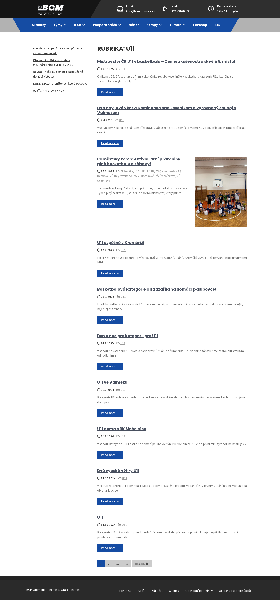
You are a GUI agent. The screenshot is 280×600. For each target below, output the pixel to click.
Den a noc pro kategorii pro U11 (127, 335)
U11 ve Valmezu (112, 382)
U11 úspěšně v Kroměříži (120, 242)
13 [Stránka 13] (127, 564)
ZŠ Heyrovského (121, 176)
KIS (217, 25)
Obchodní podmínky (199, 591)
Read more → (110, 92)
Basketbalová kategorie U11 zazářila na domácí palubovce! (156, 289)
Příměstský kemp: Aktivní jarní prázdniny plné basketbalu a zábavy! (138, 161)
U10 (136, 171)
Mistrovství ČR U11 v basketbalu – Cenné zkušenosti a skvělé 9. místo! (166, 61)
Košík (141, 591)
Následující (142, 564)
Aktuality (39, 25)
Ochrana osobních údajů (235, 591)
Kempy (152, 25)
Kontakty (125, 591)
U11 (122, 69)
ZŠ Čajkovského (166, 171)
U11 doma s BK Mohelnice (121, 429)
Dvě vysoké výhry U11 (118, 470)
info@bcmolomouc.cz (140, 11)
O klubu (174, 591)
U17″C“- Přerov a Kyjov (48, 90)
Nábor (134, 25)
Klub (77, 25)
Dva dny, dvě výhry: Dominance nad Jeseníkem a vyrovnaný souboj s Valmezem (166, 110)
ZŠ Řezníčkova (165, 176)
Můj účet (157, 591)
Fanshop (200, 25)
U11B (150, 171)
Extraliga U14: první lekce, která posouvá (60, 83)
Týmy (58, 25)
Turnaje (176, 25)
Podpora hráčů (105, 25)
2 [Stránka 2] (109, 564)
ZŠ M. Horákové (143, 176)
